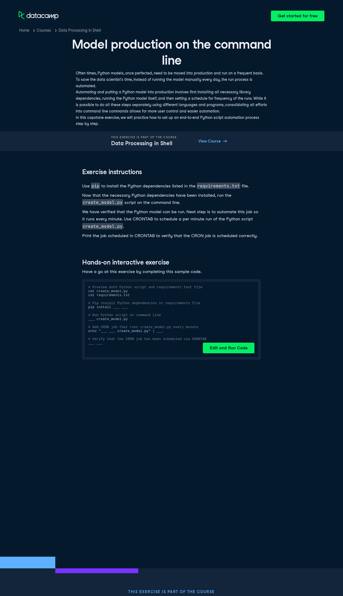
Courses (44, 30)
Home (24, 30)
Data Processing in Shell (79, 30)
